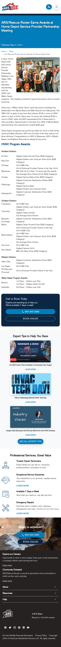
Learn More (30, 369)
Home (3, 51)
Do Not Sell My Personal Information (18, 635)
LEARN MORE (22, 485)
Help (5, 599)
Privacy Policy (41, 635)
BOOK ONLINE (30, 318)
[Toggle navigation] (57, 6)
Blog (11, 51)
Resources (7, 593)
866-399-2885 (30, 311)
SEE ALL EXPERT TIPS (31, 441)
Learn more (7, 565)
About (5, 587)
